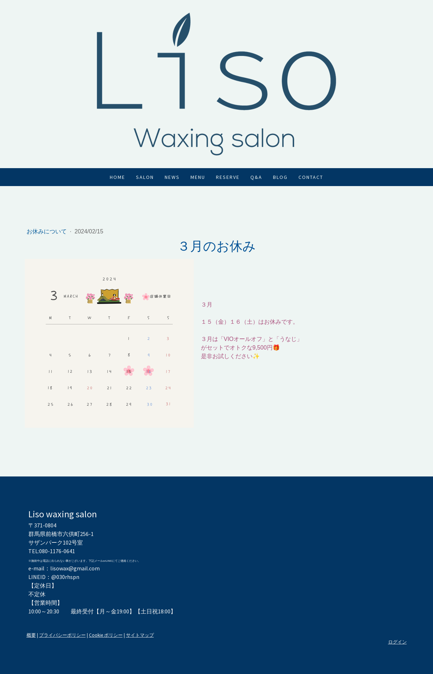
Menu (197, 177)
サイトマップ (140, 635)
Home (117, 177)
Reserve (228, 177)
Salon (145, 177)
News (172, 177)
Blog (280, 177)
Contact (310, 177)
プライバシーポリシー (62, 635)
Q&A (256, 177)
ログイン (397, 642)
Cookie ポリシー (106, 635)
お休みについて (47, 231)
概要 (31, 635)
